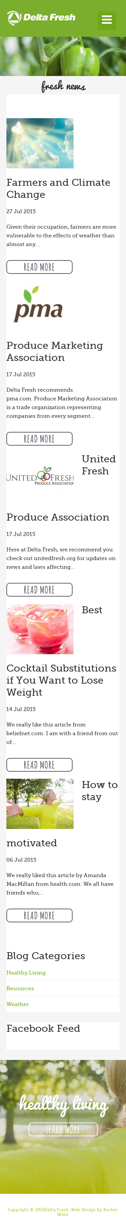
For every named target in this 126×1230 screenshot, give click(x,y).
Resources (20, 989)
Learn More (63, 1128)
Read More (39, 266)
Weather (17, 1004)
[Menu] (106, 21)
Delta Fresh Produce (63, 20)
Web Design (83, 1209)
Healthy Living (26, 973)
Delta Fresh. (57, 1209)
